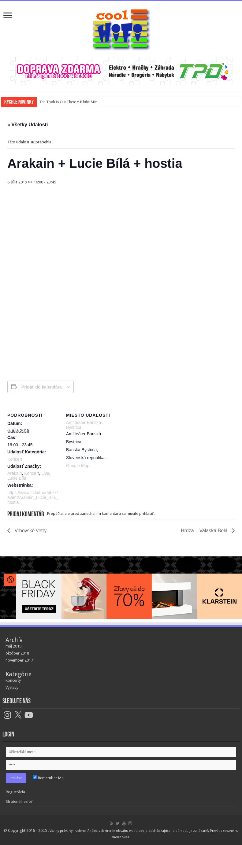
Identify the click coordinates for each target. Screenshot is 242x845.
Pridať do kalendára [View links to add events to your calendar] (41, 387)
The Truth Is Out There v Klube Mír (68, 101)
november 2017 (19, 660)
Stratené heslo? (19, 801)
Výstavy (12, 687)
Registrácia (15, 792)
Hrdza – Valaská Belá (205, 530)
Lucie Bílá (16, 478)
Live (45, 473)
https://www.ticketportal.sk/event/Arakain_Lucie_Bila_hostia (32, 497)
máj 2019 (13, 646)
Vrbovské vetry (30, 530)
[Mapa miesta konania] (157, 445)
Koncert (14, 459)
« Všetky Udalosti (27, 124)
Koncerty (13, 680)
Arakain (14, 473)
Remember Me (48, 778)
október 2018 (17, 653)
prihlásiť (146, 513)
